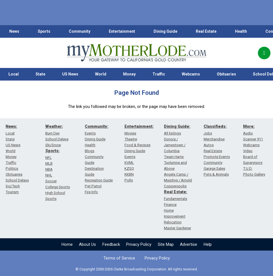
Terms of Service (119, 258)
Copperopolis (175, 186)
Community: (96, 126)
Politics (12, 168)
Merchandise (214, 139)
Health (241, 31)
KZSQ (129, 168)
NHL (48, 175)
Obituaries (226, 74)
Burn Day (52, 133)
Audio (248, 133)
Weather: (54, 126)
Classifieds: (215, 126)
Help (208, 244)
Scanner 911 (253, 139)
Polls (128, 180)
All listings (172, 133)
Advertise (188, 244)
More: (249, 126)
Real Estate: (175, 191)
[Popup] (264, 53)
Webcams (191, 74)
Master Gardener (177, 228)
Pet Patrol (93, 186)
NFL (48, 157)
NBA (49, 169)
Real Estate (206, 31)
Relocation (173, 222)
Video (248, 151)
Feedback (111, 244)
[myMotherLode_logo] (136, 53)
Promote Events (217, 157)
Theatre (130, 139)
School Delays (17, 180)
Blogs (89, 151)
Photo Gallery (254, 174)
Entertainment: (139, 126)
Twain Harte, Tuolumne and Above (175, 163)
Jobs (208, 133)
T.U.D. (247, 168)
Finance (170, 204)
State (40, 74)
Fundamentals (175, 199)
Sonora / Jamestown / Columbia (174, 145)
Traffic (158, 74)
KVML (129, 163)
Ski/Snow (53, 145)
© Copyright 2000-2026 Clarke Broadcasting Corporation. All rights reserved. (137, 269)
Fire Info (91, 192)
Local (13, 74)
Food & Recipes (137, 145)
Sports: (52, 150)
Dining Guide (165, 31)
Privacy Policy (138, 244)
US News (70, 74)
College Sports (57, 187)
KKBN (129, 174)
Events (90, 133)
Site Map (166, 244)
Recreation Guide (99, 180)
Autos (209, 145)
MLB (49, 163)
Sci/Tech (13, 186)
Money (129, 74)
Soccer (51, 181)
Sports (44, 31)
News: (11, 126)
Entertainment (122, 31)
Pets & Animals (216, 174)
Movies (130, 133)
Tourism (12, 192)
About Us (87, 244)
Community (79, 31)
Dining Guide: (177, 126)
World (100, 74)
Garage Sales (214, 168)
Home (67, 244)
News (14, 31)
